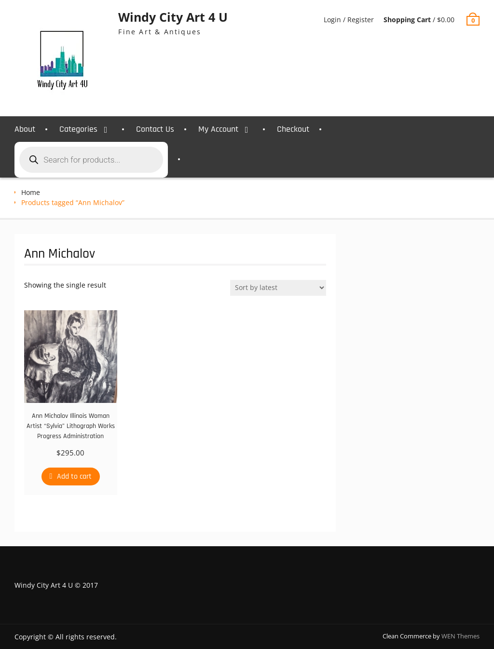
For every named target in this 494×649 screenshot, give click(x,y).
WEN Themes (460, 636)
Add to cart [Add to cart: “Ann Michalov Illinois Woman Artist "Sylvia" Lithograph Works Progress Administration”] (74, 476)
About (24, 129)
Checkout (293, 129)
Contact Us (155, 129)
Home (30, 192)
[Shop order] (278, 288)
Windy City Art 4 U (173, 17)
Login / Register (349, 19)
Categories (78, 129)
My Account (218, 129)
